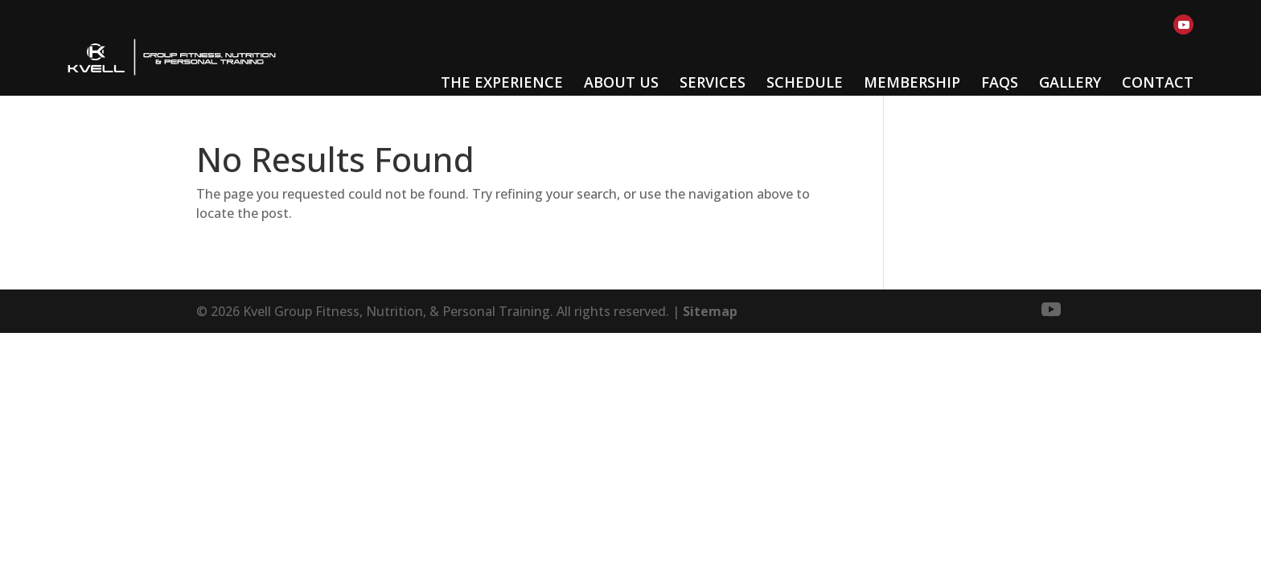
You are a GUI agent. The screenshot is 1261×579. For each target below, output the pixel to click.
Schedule (804, 82)
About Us (621, 82)
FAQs (999, 82)
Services (713, 82)
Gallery (1070, 82)
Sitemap (710, 311)
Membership (912, 82)
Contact (1157, 82)
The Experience (502, 82)
